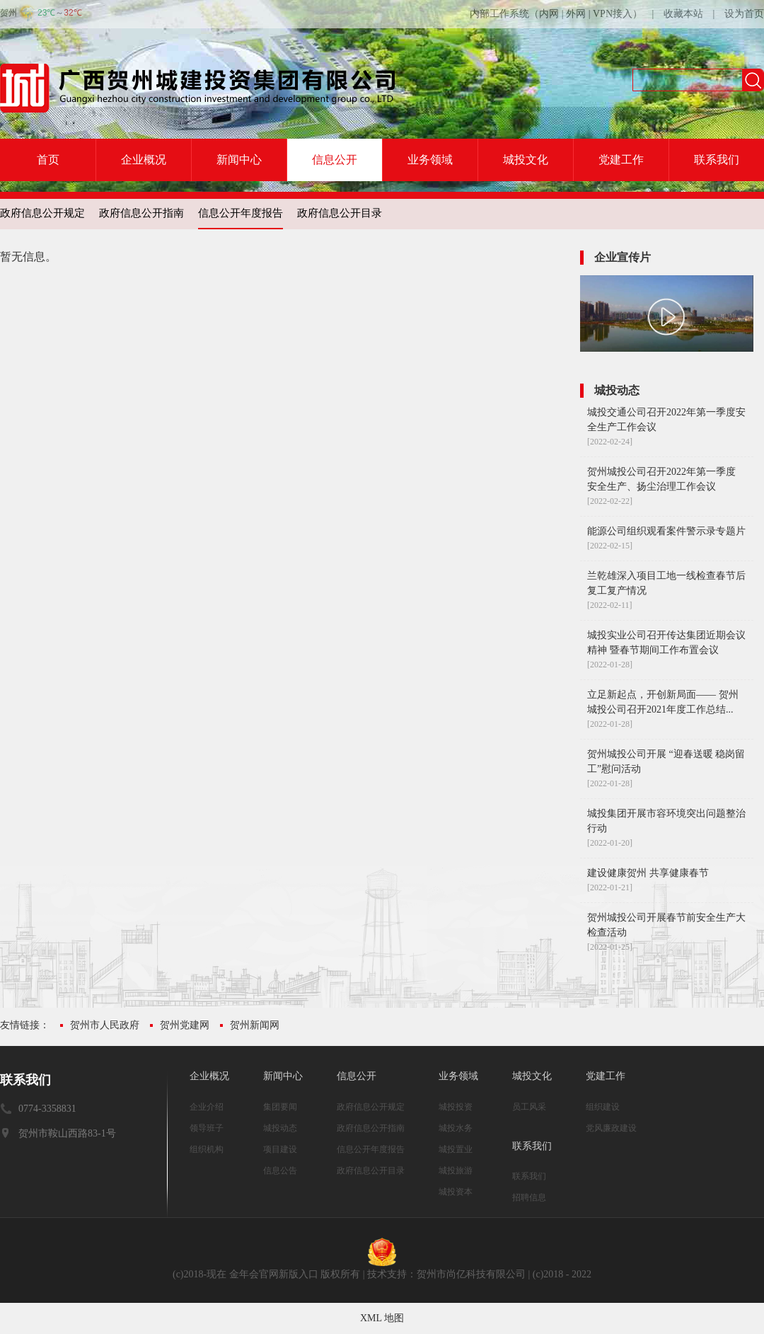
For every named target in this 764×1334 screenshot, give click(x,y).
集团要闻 (280, 1107)
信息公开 (334, 160)
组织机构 (207, 1149)
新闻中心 (239, 160)
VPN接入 (612, 13)
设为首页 (744, 13)
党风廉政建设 (611, 1128)
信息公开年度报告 (240, 213)
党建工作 (621, 160)
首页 (48, 160)
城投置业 (456, 1149)
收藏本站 (683, 13)
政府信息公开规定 (42, 213)
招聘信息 (529, 1197)
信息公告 (280, 1170)
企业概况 (143, 160)
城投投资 (456, 1107)
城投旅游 (456, 1170)
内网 (549, 13)
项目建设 (280, 1149)
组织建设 (603, 1107)
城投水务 (456, 1128)
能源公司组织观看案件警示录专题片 (666, 531)
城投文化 (525, 160)
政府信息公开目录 (339, 213)
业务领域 (430, 160)
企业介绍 (207, 1107)
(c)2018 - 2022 (562, 1274)
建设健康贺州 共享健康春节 (648, 873)
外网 (576, 13)
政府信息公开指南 (141, 213)
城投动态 (280, 1128)
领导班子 (207, 1128)
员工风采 (529, 1107)
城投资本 (456, 1192)
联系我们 (716, 160)
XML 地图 (382, 1318)
